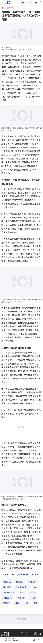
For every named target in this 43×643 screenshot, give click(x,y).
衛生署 (21, 574)
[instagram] (26, 633)
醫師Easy (10, 8)
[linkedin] (35, 633)
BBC (28, 574)
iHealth (34, 574)
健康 (3, 8)
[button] (40, 49)
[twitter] (40, 633)
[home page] (8, 2)
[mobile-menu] (2, 2)
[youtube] (31, 633)
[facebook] (22, 633)
